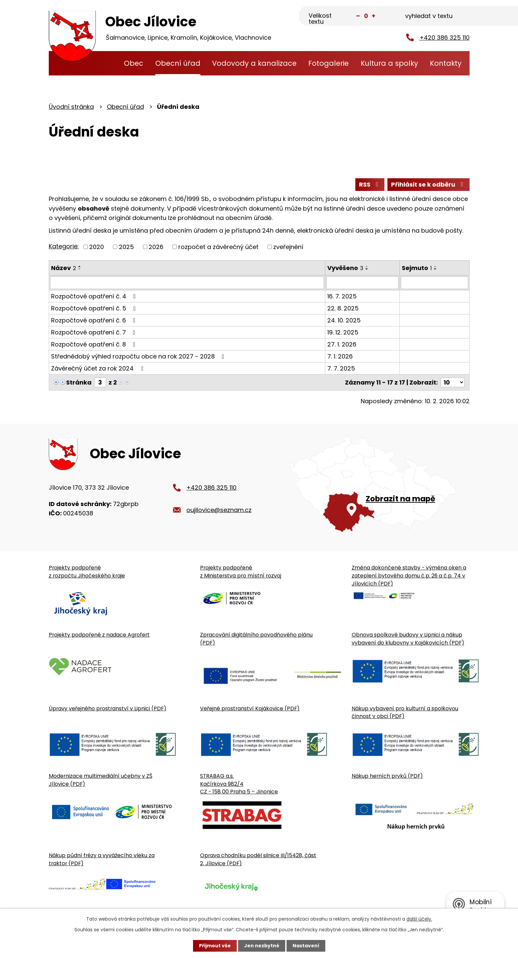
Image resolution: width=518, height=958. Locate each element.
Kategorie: (64, 246)
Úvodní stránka (105, 63)
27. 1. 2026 (341, 344)
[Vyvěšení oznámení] (362, 282)
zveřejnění (288, 247)
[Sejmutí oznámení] (434, 282)
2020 (96, 247)
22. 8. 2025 (343, 308)
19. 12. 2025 (342, 332)
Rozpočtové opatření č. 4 (95, 296)
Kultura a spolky (389, 63)
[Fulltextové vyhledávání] (436, 16)
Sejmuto (417, 268)
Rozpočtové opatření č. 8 (94, 344)
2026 (156, 247)
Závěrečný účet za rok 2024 (98, 368)
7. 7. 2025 (341, 368)
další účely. (419, 919)
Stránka (79, 382)
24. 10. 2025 (344, 320)
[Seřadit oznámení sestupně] (79, 269)
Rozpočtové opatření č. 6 (94, 320)
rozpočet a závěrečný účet (218, 247)
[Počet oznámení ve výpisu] (453, 382)
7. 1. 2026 (340, 356)
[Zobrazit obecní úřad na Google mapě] (379, 484)
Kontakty (446, 63)
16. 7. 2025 (342, 296)
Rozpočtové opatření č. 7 (94, 332)
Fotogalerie (328, 63)
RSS (370, 184)
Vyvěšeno (345, 268)
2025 (126, 247)
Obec (133, 63)
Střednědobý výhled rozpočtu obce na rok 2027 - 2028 (139, 356)
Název (63, 268)
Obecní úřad (177, 63)
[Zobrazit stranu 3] (100, 382)
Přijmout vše (215, 945)
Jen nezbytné (261, 945)
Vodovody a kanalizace (254, 63)
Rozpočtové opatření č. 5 (95, 308)
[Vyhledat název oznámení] (187, 282)
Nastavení (306, 945)
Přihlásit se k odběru (428, 184)
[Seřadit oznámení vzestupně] (79, 266)
